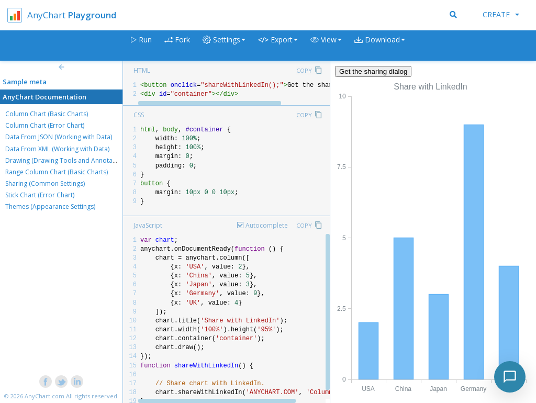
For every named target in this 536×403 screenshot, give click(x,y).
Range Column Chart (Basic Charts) (56, 171)
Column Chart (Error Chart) (44, 125)
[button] (326, 46)
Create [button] (501, 14)
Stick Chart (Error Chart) (39, 195)
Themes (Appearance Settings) (50, 206)
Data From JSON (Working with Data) (58, 136)
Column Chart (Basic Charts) (46, 113)
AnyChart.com (44, 396)
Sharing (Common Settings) (45, 183)
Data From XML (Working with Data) (57, 148)
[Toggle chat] (510, 377)
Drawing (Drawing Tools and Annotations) (67, 160)
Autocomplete (266, 225)
